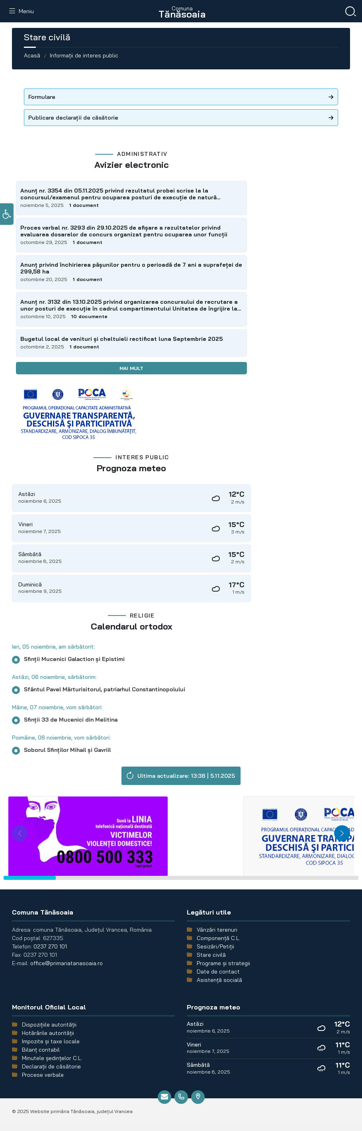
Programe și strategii (223, 963)
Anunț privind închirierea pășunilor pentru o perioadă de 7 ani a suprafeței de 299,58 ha (131, 268)
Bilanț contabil (41, 1049)
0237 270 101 (50, 946)
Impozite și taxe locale (51, 1041)
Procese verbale (43, 1074)
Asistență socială (219, 979)
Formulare (41, 96)
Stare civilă (211, 954)
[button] (7, 216)
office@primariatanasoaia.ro (66, 963)
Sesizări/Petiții (215, 946)
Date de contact (218, 971)
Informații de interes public (84, 55)
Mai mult (131, 368)
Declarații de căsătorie (51, 1066)
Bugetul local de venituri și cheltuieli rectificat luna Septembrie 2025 (121, 339)
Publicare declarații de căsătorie (73, 117)
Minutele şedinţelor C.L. (52, 1058)
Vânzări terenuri (217, 929)
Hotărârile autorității (48, 1033)
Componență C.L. (219, 938)
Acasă (32, 55)
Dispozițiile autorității (49, 1024)
